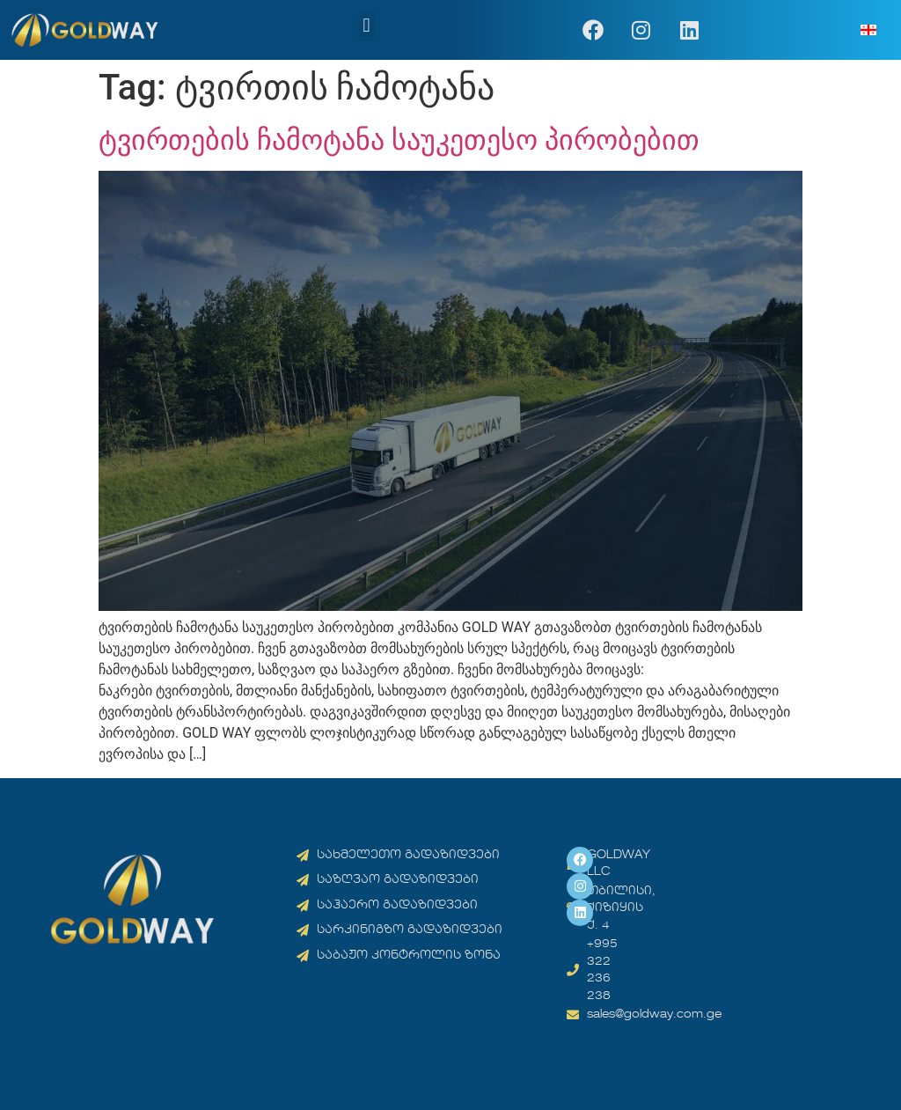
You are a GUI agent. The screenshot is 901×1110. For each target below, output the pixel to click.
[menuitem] (868, 30)
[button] (366, 25)
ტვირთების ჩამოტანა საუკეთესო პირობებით (399, 140)
